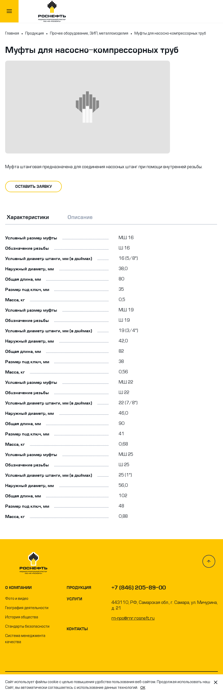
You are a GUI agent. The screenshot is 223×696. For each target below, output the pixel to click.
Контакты (77, 629)
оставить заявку (33, 186)
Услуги (74, 599)
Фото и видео (16, 599)
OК (142, 687)
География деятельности (26, 608)
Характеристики (28, 217)
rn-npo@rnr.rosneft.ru (133, 619)
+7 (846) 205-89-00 (138, 588)
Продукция (79, 588)
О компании (18, 588)
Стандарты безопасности (27, 626)
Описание (80, 217)
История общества (21, 617)
